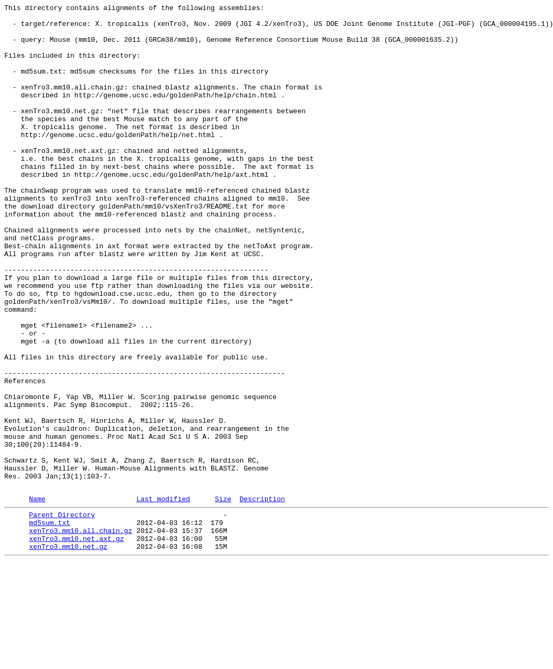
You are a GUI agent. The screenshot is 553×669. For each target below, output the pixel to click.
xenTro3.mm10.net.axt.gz (76, 643)
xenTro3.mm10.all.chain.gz (80, 633)
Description (262, 597)
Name (37, 597)
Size (223, 597)
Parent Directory (62, 614)
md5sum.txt (49, 624)
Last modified (163, 597)
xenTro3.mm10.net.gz (68, 652)
